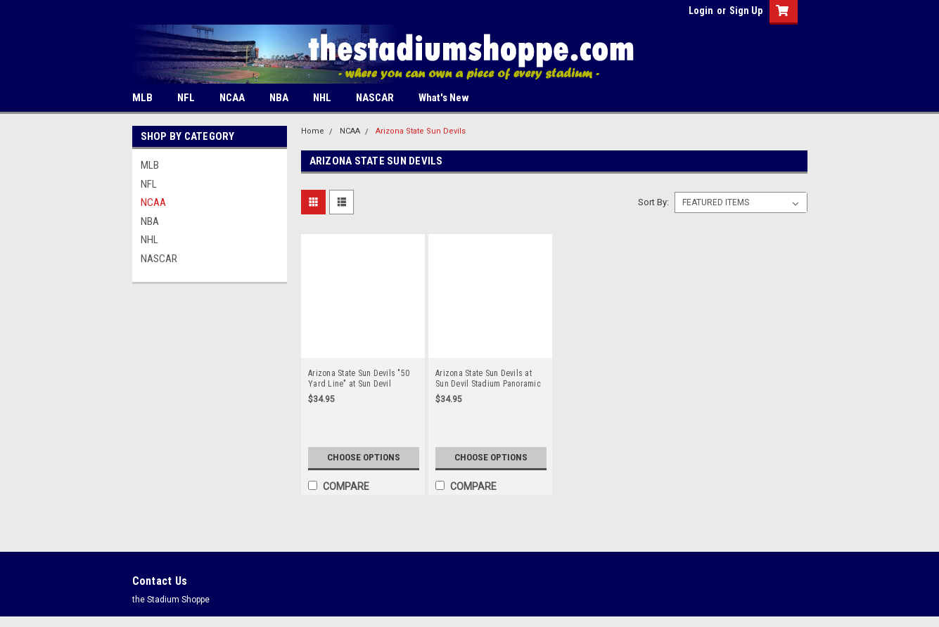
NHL (322, 97)
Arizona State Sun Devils (421, 131)
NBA (278, 97)
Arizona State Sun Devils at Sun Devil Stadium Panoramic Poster (488, 378)
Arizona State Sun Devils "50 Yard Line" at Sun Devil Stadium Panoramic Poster (358, 378)
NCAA (232, 97)
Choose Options (364, 457)
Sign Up (745, 10)
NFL (186, 97)
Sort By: (653, 202)
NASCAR (375, 97)
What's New (444, 97)
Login (701, 10)
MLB (142, 97)
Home (312, 131)
